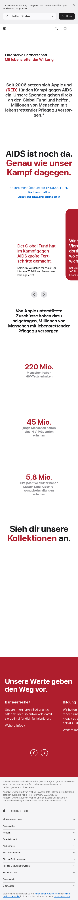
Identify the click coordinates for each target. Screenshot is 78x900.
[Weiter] (44, 294)
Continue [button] (67, 16)
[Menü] (73, 28)
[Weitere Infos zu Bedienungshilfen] (15, 725)
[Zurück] (34, 294)
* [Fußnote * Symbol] (43, 115)
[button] (29, 16)
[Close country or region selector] (73, 4)
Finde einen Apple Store (47, 893)
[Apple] (4, 28)
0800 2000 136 (62, 896)
